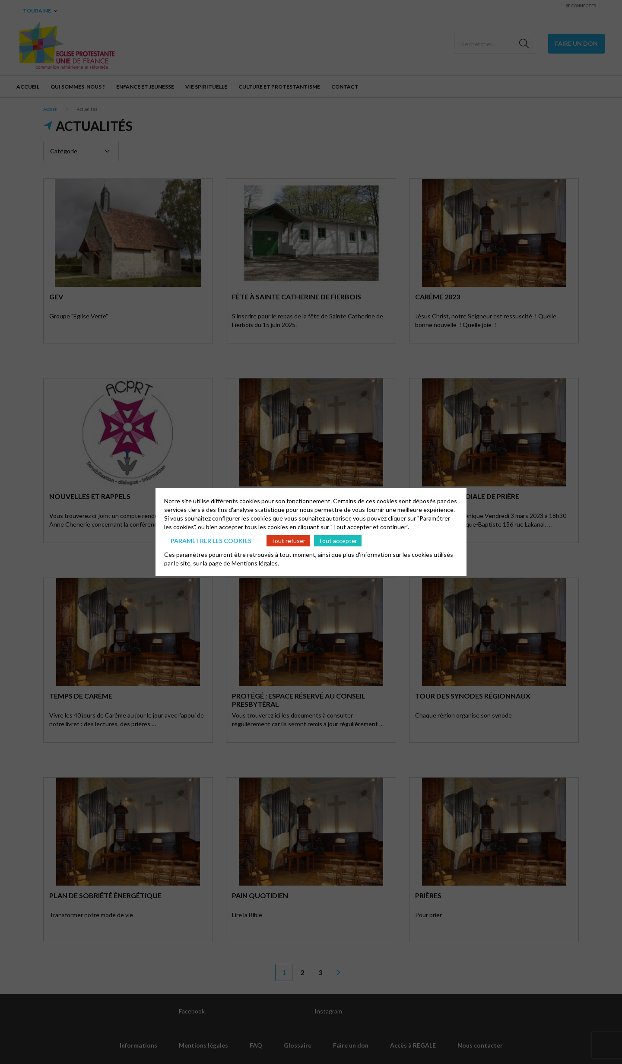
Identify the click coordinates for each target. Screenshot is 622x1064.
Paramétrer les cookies (211, 540)
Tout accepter (337, 540)
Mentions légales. (255, 563)
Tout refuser (288, 540)
